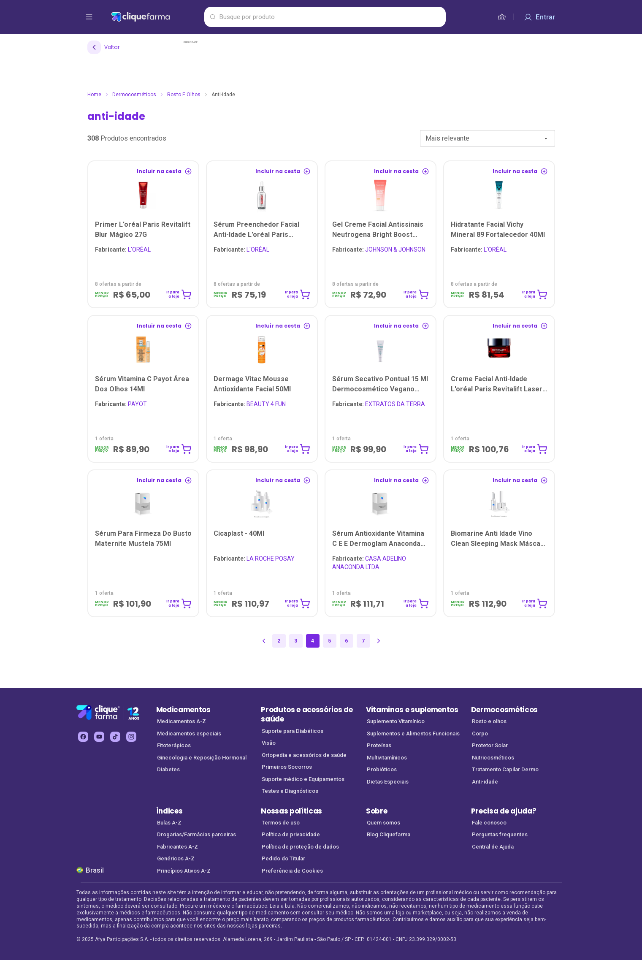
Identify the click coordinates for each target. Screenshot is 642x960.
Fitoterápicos (174, 745)
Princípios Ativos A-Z (184, 871)
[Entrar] (539, 17)
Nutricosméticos (493, 757)
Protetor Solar (490, 745)
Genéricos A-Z (176, 858)
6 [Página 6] (346, 641)
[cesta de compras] (501, 16)
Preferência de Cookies (292, 871)
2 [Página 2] (278, 641)
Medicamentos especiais (189, 733)
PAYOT (121, 404)
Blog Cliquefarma (388, 834)
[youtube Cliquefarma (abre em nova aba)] (99, 736)
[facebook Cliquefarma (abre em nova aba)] (83, 736)
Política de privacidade (291, 834)
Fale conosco (489, 822)
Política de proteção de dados (300, 846)
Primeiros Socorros (287, 767)
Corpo (480, 733)
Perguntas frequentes (500, 834)
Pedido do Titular (283, 858)
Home (94, 95)
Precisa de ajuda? (503, 811)
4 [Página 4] (312, 641)
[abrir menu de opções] (89, 16)
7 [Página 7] (363, 641)
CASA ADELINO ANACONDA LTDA (369, 562)
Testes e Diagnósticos (290, 791)
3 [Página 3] (295, 641)
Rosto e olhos (183, 95)
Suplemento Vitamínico (396, 721)
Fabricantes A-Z (177, 846)
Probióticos (382, 769)
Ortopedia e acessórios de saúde (304, 755)
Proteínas (379, 745)
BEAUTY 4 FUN (250, 404)
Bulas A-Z (169, 822)
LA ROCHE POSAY (254, 558)
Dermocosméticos (134, 95)
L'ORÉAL (123, 249)
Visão (269, 743)
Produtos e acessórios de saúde (306, 714)
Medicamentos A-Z (181, 721)
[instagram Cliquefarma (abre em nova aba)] (131, 736)
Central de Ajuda (493, 846)
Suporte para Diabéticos (292, 731)
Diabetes (168, 769)
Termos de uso (281, 822)
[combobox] (487, 138)
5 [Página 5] (329, 641)
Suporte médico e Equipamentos (303, 779)
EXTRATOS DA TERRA (378, 404)
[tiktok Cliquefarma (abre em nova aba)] (115, 736)
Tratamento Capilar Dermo (505, 769)
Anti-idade (485, 781)
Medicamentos (183, 709)
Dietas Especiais (388, 781)
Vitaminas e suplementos (412, 709)
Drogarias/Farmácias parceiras (196, 834)
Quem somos (383, 822)
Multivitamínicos (387, 757)
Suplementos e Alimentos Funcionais (413, 733)
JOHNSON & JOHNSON (378, 249)
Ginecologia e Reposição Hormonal (202, 757)
